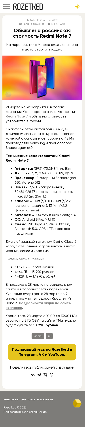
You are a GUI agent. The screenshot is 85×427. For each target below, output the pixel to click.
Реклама (28, 399)
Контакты (11, 399)
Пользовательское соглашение (25, 412)
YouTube (56, 354)
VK (41, 354)
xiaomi (38, 335)
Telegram (28, 354)
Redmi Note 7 (17, 116)
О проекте (45, 399)
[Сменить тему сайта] (77, 6)
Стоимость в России (25, 259)
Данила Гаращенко (31, 23)
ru (49, 335)
